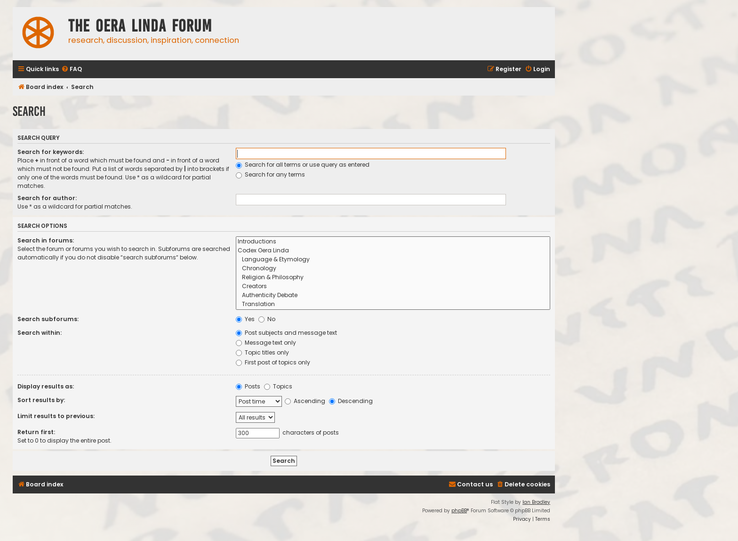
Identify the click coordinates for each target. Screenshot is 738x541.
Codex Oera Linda (393, 250)
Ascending (305, 401)
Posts (248, 386)
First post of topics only (273, 362)
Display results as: (45, 386)
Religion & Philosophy (393, 277)
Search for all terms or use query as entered (302, 165)
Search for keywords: (50, 152)
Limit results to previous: (56, 416)
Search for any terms (270, 174)
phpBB (459, 510)
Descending (351, 401)
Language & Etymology (393, 259)
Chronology (393, 268)
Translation (393, 304)
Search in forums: (45, 240)
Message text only (266, 343)
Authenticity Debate (393, 295)
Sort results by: (41, 400)
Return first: (36, 432)
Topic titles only (262, 352)
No (266, 319)
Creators (393, 286)
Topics (278, 386)
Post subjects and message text (286, 333)
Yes (245, 319)
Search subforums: (48, 319)
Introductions (393, 241)
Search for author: (47, 198)
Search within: (39, 333)
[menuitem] (71, 69)
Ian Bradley (536, 502)
